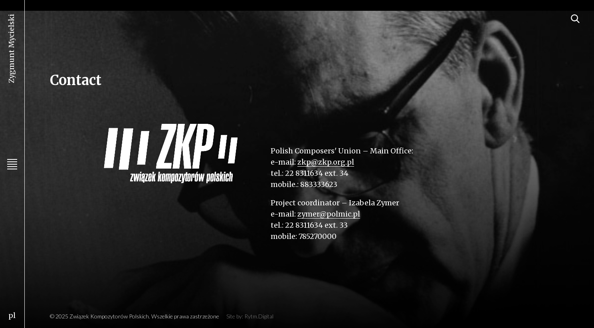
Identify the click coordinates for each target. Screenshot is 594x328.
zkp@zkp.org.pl (325, 162)
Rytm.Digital (258, 316)
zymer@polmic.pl (328, 214)
